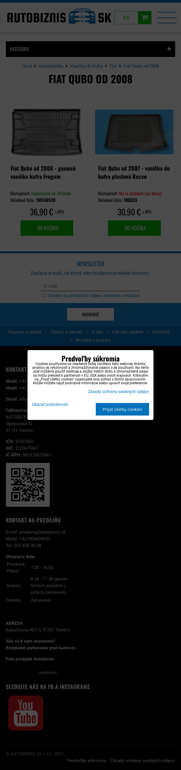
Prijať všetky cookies (122, 409)
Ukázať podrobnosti (50, 404)
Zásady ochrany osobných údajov (118, 391)
